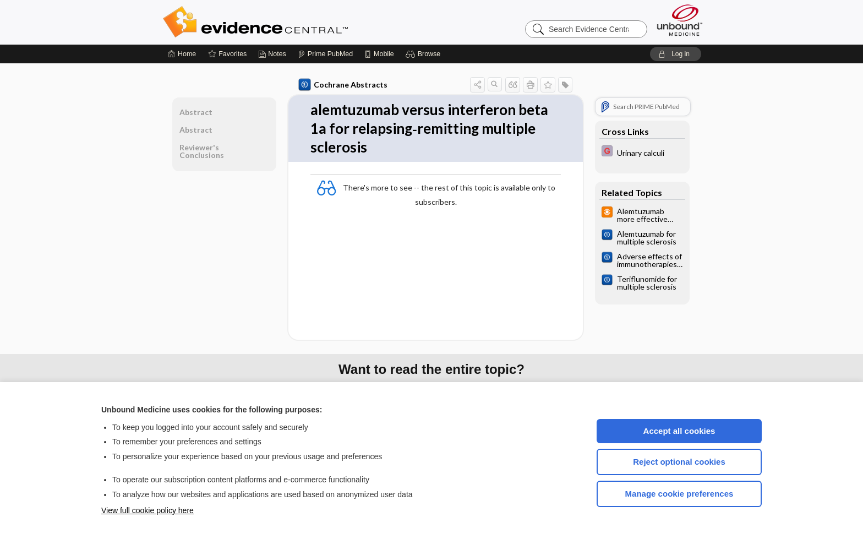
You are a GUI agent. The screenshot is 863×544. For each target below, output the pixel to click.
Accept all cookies (679, 431)
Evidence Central (299, 22)
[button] (425, 54)
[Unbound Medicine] (680, 20)
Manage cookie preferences (679, 493)
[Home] (182, 54)
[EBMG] (642, 152)
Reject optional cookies (679, 461)
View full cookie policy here (147, 510)
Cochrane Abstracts (342, 84)
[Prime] (325, 54)
